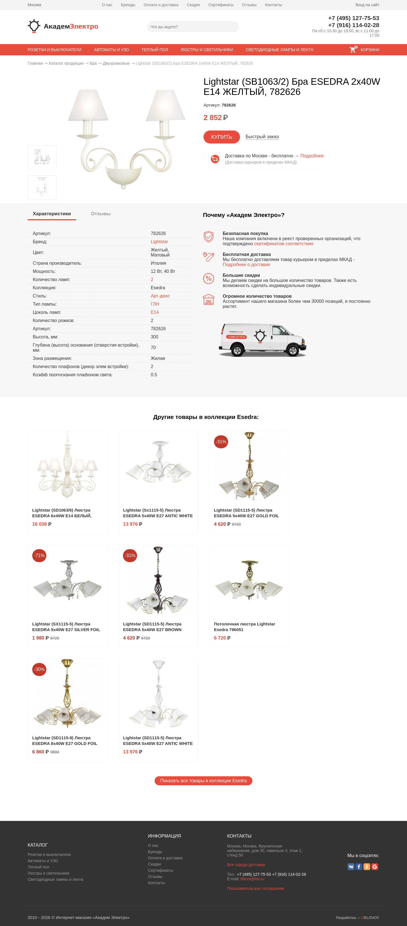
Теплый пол (38, 867)
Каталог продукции (66, 63)
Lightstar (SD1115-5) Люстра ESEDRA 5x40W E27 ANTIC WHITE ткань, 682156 (157, 743)
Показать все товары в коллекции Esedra (203, 780)
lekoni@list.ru (252, 879)
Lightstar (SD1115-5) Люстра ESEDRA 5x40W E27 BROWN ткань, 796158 (152, 629)
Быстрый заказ (262, 136)
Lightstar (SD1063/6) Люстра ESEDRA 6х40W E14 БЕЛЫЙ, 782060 (62, 516)
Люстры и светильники (48, 873)
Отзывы (249, 5)
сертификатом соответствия (283, 243)
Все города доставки (246, 864)
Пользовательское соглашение (255, 888)
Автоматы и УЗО (43, 860)
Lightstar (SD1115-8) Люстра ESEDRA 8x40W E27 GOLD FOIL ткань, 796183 (64, 743)
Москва (34, 5)
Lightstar (159, 241)
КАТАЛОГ (38, 845)
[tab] (52, 214)
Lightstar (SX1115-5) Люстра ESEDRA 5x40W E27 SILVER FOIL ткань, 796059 (66, 629)
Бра (93, 63)
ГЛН (155, 304)
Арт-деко (160, 296)
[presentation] (52, 214)
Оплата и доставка (161, 5)
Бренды (128, 5)
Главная (35, 63)
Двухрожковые (116, 63)
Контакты (273, 5)
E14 (155, 312)
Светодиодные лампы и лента (55, 879)
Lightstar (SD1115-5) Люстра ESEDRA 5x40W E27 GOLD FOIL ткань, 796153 (246, 516)
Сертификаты (220, 5)
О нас (107, 5)
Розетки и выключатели (49, 854)
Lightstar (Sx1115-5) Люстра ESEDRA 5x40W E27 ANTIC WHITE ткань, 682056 (157, 516)
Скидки (193, 5)
